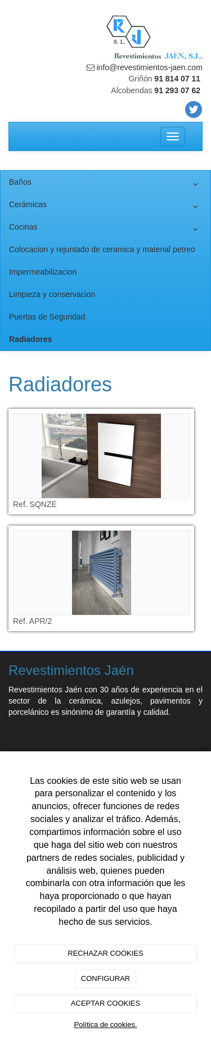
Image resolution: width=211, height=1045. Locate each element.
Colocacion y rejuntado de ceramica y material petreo (102, 249)
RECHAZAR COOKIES (105, 953)
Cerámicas (105, 207)
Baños (105, 184)
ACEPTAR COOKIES (105, 1003)
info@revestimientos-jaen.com (149, 67)
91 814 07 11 (177, 78)
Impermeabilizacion (43, 271)
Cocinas (105, 229)
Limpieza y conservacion (52, 294)
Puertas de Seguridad (47, 316)
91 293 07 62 (177, 90)
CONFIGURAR (105, 978)
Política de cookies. (105, 1024)
